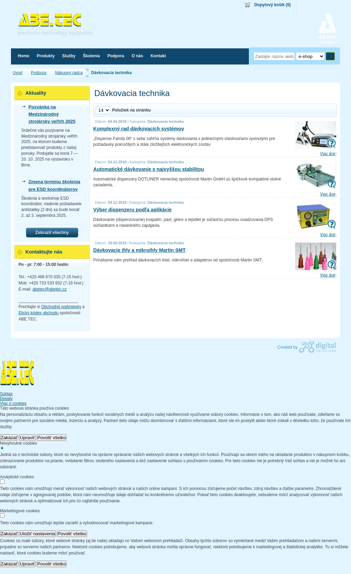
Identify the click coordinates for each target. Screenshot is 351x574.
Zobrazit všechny (52, 232)
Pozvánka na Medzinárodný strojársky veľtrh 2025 (51, 114)
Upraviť (27, 437)
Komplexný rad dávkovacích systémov (138, 128)
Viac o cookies (13, 403)
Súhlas (6, 393)
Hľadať (330, 56)
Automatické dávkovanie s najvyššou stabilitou (148, 169)
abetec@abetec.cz (50, 289)
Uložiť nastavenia (37, 533)
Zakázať (9, 437)
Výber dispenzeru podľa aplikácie (132, 209)
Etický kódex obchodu (39, 313)
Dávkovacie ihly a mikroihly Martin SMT (139, 250)
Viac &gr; (328, 153)
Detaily (6, 398)
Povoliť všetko (51, 437)
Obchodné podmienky (61, 306)
